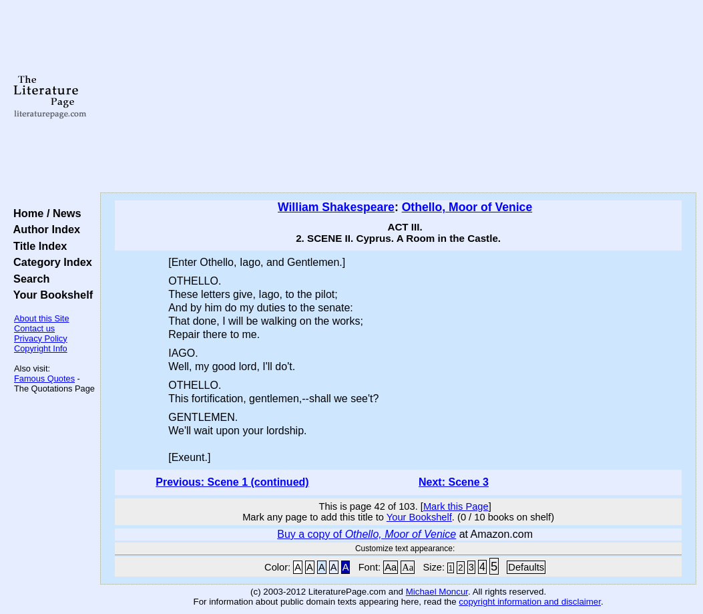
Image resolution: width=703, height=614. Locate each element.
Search (28, 279)
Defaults (526, 567)
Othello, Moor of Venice (467, 207)
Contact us (34, 328)
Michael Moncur (437, 592)
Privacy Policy (40, 338)
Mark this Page (456, 506)
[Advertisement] (398, 96)
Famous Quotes (44, 378)
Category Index (49, 262)
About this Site (41, 318)
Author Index (43, 229)
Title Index (37, 246)
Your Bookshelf (50, 295)
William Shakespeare (336, 207)
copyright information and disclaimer (530, 602)
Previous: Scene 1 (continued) (232, 482)
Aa (391, 567)
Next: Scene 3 (454, 482)
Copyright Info (40, 348)
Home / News (44, 213)
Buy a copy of (366, 534)
